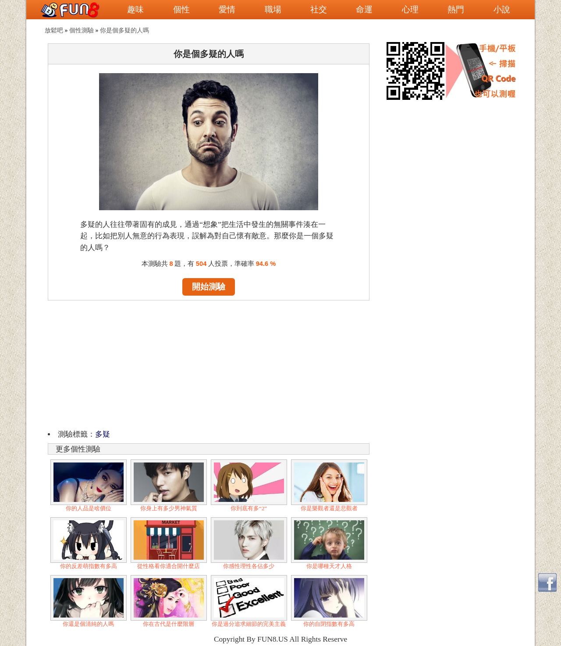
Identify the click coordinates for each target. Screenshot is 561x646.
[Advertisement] (208, 363)
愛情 (227, 9)
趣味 (135, 9)
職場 (273, 9)
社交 (318, 9)
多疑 (102, 434)
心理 (410, 9)
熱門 (455, 9)
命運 (364, 9)
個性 (181, 9)
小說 (502, 9)
